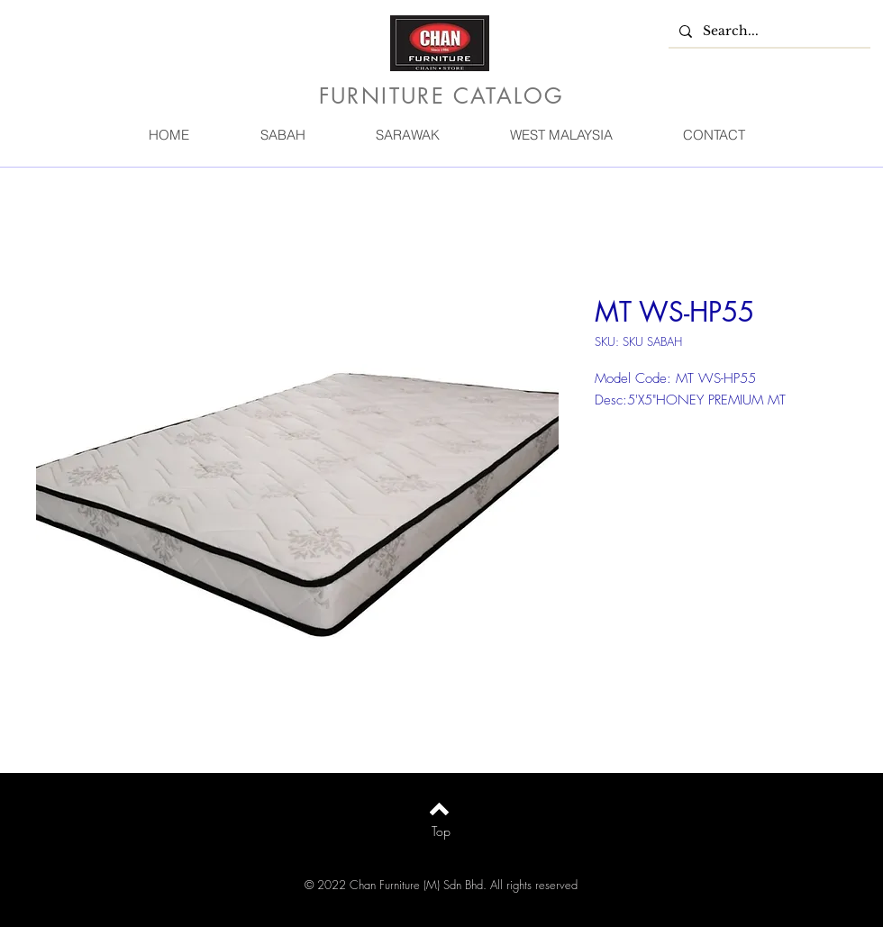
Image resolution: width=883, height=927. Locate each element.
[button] (282, 135)
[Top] (441, 831)
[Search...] (768, 31)
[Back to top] (439, 809)
